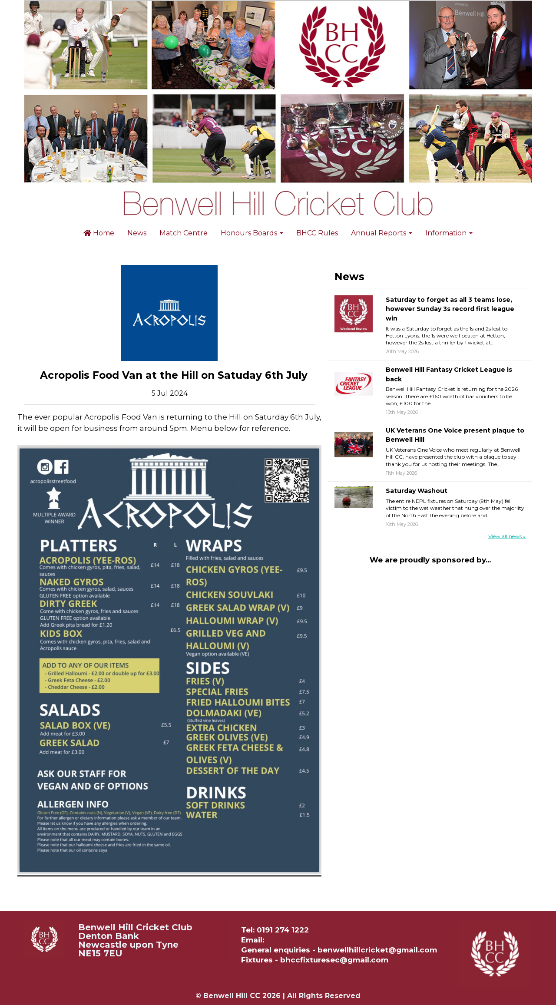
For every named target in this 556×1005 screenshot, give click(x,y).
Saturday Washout (416, 491)
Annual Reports (381, 233)
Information (449, 233)
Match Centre (183, 233)
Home (98, 233)
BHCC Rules (317, 233)
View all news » (507, 536)
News (136, 233)
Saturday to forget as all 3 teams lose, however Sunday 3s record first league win (450, 309)
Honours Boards (252, 233)
